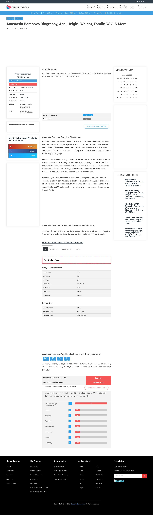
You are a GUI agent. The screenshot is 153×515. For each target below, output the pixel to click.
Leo (81, 483)
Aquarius (99, 483)
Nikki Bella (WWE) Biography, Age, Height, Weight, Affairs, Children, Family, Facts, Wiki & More (134, 195)
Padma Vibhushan (36, 475)
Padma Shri (34, 466)
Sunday (31, 87)
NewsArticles (141, 7)
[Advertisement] (66, 48)
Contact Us (10, 475)
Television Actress (23, 77)
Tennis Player (48, 13)
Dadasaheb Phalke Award (39, 488)
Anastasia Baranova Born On (54, 378)
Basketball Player (85, 13)
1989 (26, 87)
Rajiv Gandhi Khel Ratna (38, 492)
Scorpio (98, 471)
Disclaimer (10, 471)
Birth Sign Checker (60, 471)
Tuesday (48, 421)
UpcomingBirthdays (91, 7)
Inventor (119, 13)
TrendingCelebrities (124, 7)
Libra (97, 466)
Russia (22, 94)
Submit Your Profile (60, 479)
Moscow (22, 91)
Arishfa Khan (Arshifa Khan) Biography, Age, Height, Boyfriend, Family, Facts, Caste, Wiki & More (134, 233)
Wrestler (59, 13)
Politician (110, 13)
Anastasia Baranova (23, 74)
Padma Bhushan (35, 471)
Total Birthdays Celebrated (51, 404)
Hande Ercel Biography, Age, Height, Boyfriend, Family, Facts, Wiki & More (134, 220)
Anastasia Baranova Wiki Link (96, 126)
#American (19, 19)
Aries (81, 466)
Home (8, 466)
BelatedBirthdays (101, 7)
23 (21, 87)
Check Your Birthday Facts (96, 388)
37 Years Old (24, 97)
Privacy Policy (11, 483)
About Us (9, 479)
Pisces (98, 488)
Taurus (22, 101)
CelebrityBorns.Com (78, 504)
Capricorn (99, 479)
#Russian (10, 19)
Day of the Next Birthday (53, 382)
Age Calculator (59, 466)
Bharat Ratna (34, 483)
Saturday (48, 443)
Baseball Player (70, 13)
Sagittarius (99, 475)
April (23, 87)
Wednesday (49, 426)
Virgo (81, 488)
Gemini (82, 475)
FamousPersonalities (112, 7)
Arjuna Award (34, 479)
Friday (47, 437)
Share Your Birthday (61, 475)
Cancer (82, 479)
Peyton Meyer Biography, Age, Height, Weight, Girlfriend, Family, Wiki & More (134, 182)
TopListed (133, 7)
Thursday (48, 432)
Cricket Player (35, 13)
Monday (48, 415)
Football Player (99, 13)
